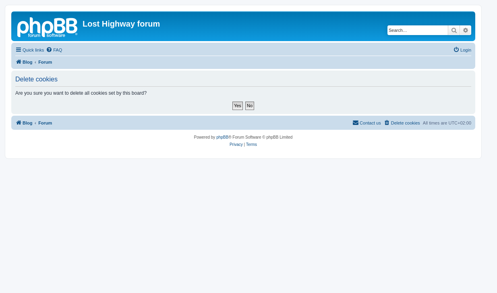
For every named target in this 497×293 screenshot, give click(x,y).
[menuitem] (54, 50)
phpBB (222, 137)
